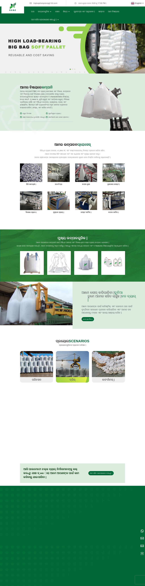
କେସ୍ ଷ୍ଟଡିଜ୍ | (88, 319)
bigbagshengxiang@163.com (45, 3)
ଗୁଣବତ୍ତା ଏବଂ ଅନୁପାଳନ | (84, 11)
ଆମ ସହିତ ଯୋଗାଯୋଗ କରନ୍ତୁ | (45, 19)
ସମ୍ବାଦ (101, 11)
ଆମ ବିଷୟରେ (113, 11)
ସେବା (57, 11)
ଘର (32, 11)
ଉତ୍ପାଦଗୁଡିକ (45, 11)
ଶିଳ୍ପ (66, 11)
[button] (70, 69)
